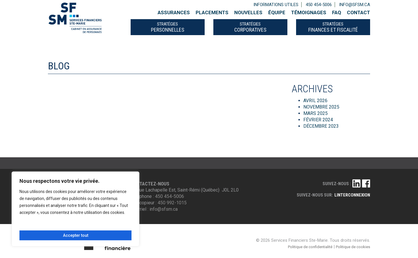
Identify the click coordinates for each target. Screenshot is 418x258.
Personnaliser (46, 225)
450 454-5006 (319, 4)
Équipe (276, 12)
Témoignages (308, 12)
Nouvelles (248, 12)
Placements (212, 12)
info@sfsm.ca (354, 4)
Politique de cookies (353, 247)
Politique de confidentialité (310, 247)
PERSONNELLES (167, 27)
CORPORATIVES (250, 27)
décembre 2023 (321, 126)
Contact (358, 12)
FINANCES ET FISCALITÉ (333, 27)
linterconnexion (352, 195)
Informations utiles (275, 4)
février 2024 (318, 119)
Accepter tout (75, 235)
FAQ (336, 12)
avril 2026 (315, 100)
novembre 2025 (321, 107)
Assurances (174, 12)
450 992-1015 (172, 202)
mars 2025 (315, 113)
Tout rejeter (102, 225)
